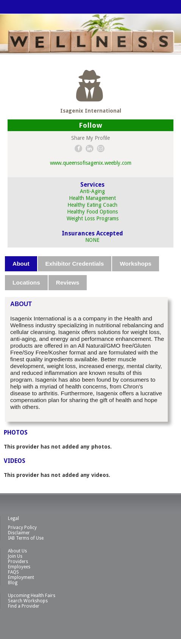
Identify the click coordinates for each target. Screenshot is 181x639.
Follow (91, 125)
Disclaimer (19, 532)
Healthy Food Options (92, 212)
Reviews (68, 282)
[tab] (21, 263)
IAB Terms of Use (26, 538)
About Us (17, 551)
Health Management (92, 198)
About (20, 263)
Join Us (15, 556)
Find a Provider (23, 606)
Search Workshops (28, 600)
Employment (21, 577)
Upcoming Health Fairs (31, 595)
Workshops (135, 263)
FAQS (13, 572)
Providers (18, 561)
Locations (26, 282)
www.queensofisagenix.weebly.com (90, 163)
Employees (19, 566)
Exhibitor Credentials (74, 263)
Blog (12, 582)
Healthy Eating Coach (92, 205)
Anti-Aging (92, 191)
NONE (92, 240)
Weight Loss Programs (93, 218)
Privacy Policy (22, 527)
